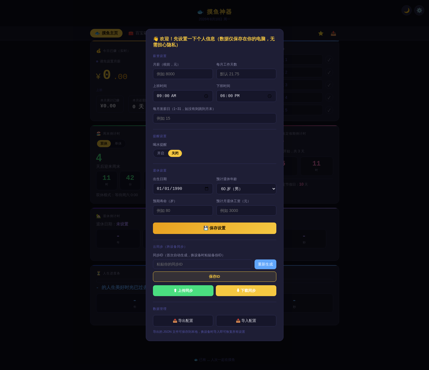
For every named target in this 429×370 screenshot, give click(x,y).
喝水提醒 (160, 144)
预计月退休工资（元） (233, 201)
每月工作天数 (226, 64)
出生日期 (160, 178)
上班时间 (160, 85)
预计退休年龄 (226, 178)
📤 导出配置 (183, 321)
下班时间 (223, 85)
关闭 (175, 153)
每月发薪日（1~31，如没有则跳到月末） (184, 108)
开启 (160, 153)
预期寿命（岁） (165, 201)
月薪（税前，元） (166, 64)
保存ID (214, 277)
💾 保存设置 (214, 228)
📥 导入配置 (246, 321)
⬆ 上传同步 (183, 291)
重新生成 (265, 264)
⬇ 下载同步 (246, 291)
